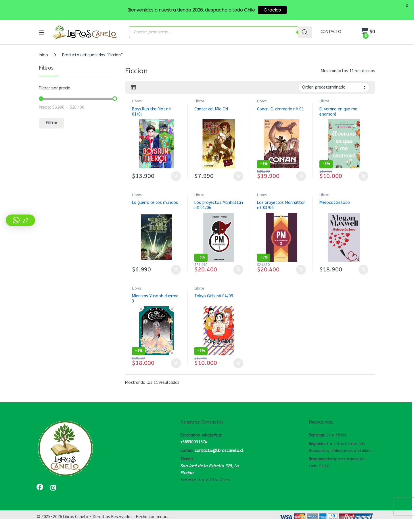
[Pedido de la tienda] (333, 87)
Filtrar (51, 122)
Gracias (272, 10)
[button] (20, 220)
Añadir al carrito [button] (176, 176)
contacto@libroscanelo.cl (219, 450)
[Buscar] (305, 32)
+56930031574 (193, 442)
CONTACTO (331, 31)
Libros (136, 101)
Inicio (43, 55)
